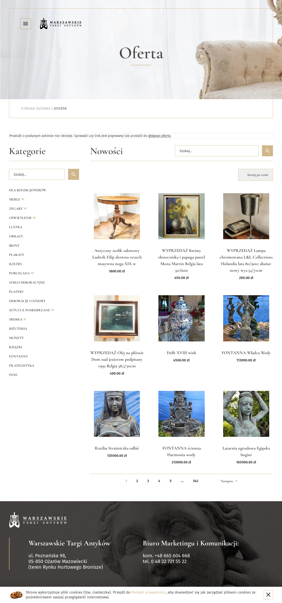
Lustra (15, 227)
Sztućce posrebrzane (30, 310)
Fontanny (18, 356)
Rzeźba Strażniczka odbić (117, 448)
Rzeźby (15, 264)
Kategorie (27, 151)
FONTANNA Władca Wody (246, 352)
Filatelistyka (21, 365)
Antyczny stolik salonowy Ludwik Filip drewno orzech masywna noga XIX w (117, 257)
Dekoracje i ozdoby (27, 301)
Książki (15, 347)
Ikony (14, 245)
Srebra (16, 319)
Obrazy (16, 236)
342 (195, 481)
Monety (16, 338)
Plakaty (16, 255)
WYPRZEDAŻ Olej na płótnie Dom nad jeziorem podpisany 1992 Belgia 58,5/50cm (116, 359)
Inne (13, 375)
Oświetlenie (21, 218)
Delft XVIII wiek (181, 352)
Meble (15, 199)
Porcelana (20, 273)
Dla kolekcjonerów (27, 190)
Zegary (16, 208)
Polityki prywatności (149, 592)
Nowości (106, 151)
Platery (16, 292)
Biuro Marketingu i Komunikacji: (191, 543)
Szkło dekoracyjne (27, 282)
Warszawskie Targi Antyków (69, 543)
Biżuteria (18, 328)
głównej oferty (159, 136)
